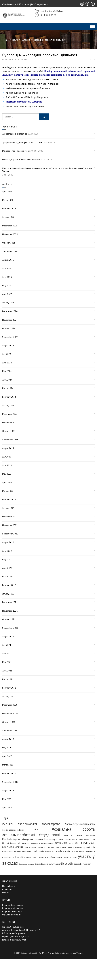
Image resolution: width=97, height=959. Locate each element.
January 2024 (8, 405)
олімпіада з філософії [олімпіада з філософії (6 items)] (12, 857)
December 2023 (9, 414)
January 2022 (8, 593)
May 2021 (6, 662)
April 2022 (7, 568)
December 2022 (9, 516)
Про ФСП (6, 892)
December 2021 (9, 602)
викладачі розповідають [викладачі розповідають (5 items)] (42, 843)
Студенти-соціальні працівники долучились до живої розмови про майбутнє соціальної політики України (47, 170)
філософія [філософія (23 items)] (66, 863)
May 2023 (6, 473)
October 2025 (8, 242)
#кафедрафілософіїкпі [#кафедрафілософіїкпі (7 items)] (13, 829)
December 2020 (9, 704)
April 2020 (7, 756)
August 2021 (8, 636)
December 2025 (9, 225)
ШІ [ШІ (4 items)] (94, 839)
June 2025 (7, 277)
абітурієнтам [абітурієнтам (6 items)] (23, 843)
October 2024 (8, 328)
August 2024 (8, 345)
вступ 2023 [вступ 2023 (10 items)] (61, 842)
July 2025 (6, 268)
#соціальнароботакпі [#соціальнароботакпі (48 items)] (18, 834)
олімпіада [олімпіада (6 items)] (90, 851)
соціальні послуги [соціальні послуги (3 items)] (31, 857)
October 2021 (8, 619)
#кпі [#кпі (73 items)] (37, 829)
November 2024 (10, 319)
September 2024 (10, 337)
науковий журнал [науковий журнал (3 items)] (77, 851)
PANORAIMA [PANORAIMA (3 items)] (90, 835)
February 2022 (9, 585)
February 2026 (9, 208)
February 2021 (9, 687)
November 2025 (10, 234)
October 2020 (8, 722)
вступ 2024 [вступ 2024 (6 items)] (74, 843)
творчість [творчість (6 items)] (67, 857)
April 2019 (7, 807)
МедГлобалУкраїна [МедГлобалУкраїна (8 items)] (11, 839)
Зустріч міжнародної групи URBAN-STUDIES (23, 142)
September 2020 (10, 730)
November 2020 (10, 713)
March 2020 (7, 764)
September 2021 (10, 628)
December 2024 (9, 311)
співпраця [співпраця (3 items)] (42, 857)
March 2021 (7, 679)
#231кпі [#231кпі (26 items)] (7, 824)
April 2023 (7, 482)
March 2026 (7, 200)
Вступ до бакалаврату (12, 905)
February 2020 (9, 773)
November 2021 (10, 610)
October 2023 (8, 431)
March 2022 (7, 576)
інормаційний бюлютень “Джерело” (24, 101)
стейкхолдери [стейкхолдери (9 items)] (54, 857)
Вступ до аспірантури (12, 911)
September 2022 (10, 533)
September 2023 (10, 439)
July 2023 (6, 456)
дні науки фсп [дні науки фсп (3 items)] (53, 847)
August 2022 (8, 542)
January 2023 (8, 508)
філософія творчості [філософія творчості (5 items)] (82, 864)
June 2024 (7, 362)
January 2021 (8, 696)
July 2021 (6, 645)
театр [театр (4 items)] (74, 857)
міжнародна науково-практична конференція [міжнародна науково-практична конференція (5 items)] (23, 851)
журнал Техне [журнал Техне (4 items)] (66, 847)
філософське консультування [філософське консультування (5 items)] (47, 864)
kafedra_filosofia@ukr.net (14, 939)
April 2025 (7, 294)
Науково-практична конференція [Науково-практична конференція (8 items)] (60, 839)
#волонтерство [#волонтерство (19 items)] (51, 824)
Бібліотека (7, 889)
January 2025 (8, 302)
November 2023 (10, 422)
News (15, 39)
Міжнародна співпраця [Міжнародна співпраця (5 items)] (32, 839)
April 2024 (7, 379)
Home (6, 39)
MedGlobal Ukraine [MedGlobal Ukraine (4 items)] (73, 835)
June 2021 (7, 653)
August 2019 (8, 790)
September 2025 (10, 251)
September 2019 (10, 782)
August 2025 (8, 259)
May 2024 (6, 371)
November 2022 (10, 525)
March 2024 (7, 388)
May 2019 (6, 799)
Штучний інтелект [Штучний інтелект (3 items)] (9, 843)
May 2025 (6, 285)
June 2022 (7, 551)
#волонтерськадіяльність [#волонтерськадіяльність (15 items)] (80, 824)
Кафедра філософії (29, 953)
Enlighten (59, 953)
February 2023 (9, 499)
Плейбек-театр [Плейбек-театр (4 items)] (85, 839)
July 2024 (6, 354)
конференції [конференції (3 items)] (77, 847)
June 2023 (7, 465)
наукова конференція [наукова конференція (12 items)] (57, 850)
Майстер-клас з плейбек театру (17, 150)
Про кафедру (8, 886)
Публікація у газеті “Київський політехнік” (21, 159)
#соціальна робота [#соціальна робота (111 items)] (73, 829)
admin (26, 59)
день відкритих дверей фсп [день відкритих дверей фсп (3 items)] (35, 847)
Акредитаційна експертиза (14, 133)
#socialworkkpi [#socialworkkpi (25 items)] (27, 824)
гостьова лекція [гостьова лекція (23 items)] (12, 847)
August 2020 (8, 739)
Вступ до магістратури (12, 908)
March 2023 (7, 491)
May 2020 (6, 747)
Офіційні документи (11, 914)
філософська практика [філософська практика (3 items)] (26, 864)
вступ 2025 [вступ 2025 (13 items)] (88, 842)
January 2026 (8, 217)
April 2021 (7, 670)
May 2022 (6, 559)
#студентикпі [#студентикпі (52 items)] (49, 834)
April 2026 (7, 191)
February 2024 (9, 396)
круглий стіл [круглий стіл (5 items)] (89, 847)
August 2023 (8, 448)
